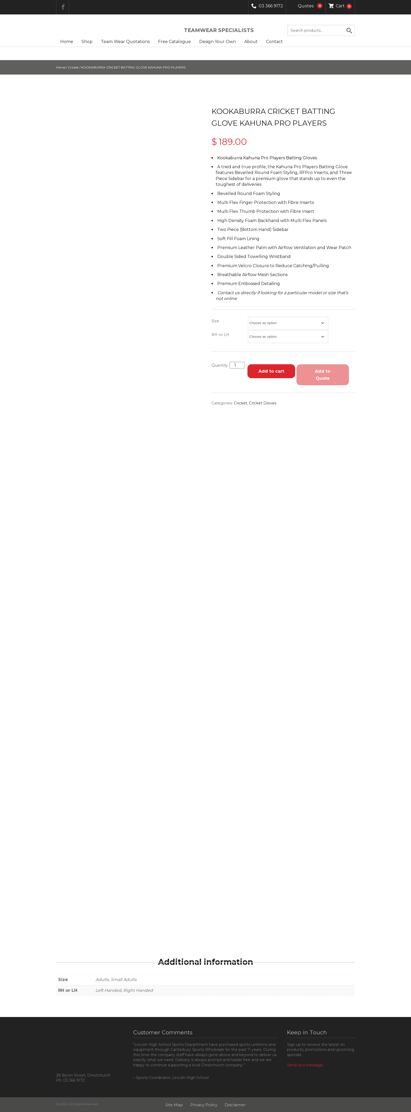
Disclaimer (235, 1104)
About (251, 41)
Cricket (73, 67)
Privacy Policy (203, 1104)
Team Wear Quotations (125, 41)
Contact (274, 41)
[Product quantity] (237, 365)
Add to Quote (322, 375)
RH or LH (220, 334)
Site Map (174, 1104)
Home (66, 41)
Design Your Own (217, 41)
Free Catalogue (174, 41)
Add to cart (271, 371)
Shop (87, 41)
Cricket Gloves (262, 403)
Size (215, 321)
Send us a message (305, 1065)
